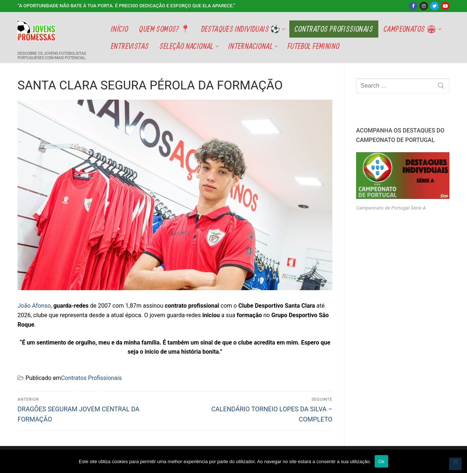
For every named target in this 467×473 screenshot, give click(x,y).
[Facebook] (413, 6)
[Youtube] (445, 6)
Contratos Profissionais (91, 377)
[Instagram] (424, 6)
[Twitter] (434, 6)
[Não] (455, 464)
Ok (381, 461)
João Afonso (34, 305)
